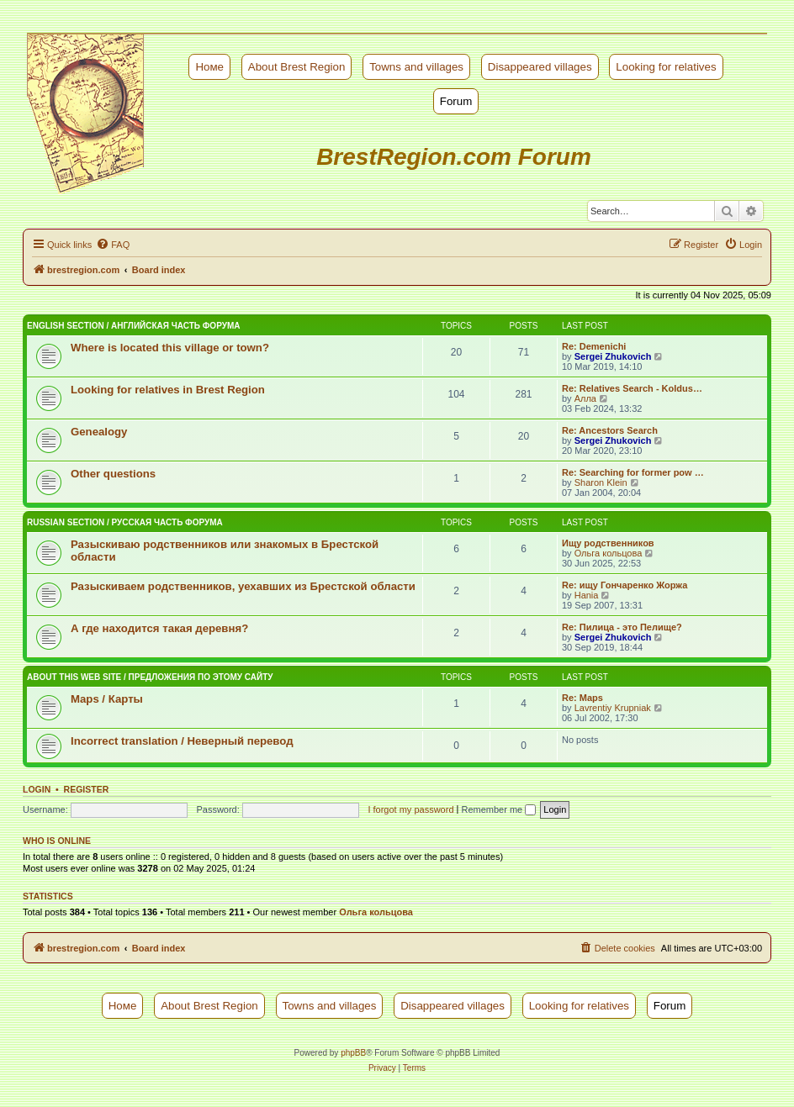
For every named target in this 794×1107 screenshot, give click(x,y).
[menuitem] (113, 245)
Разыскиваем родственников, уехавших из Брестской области (243, 586)
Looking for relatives (666, 67)
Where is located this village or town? (170, 347)
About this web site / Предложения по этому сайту (150, 677)
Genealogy (99, 431)
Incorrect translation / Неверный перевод (182, 741)
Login (36, 789)
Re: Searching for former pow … (633, 472)
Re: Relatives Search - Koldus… (632, 388)
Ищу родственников (608, 543)
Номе (209, 67)
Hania (586, 595)
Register (86, 789)
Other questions (113, 473)
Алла (585, 398)
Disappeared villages (540, 67)
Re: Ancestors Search (610, 430)
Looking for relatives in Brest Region (168, 389)
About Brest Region (297, 67)
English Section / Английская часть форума (133, 325)
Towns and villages (416, 67)
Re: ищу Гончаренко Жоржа (624, 585)
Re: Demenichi (594, 346)
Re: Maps (582, 698)
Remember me (498, 809)
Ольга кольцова (608, 553)
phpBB (353, 1052)
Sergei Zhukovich (613, 356)
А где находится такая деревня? (159, 628)
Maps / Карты (107, 699)
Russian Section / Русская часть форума (125, 522)
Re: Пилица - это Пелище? (622, 627)
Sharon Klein (600, 482)
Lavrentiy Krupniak (612, 708)
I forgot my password (410, 809)
